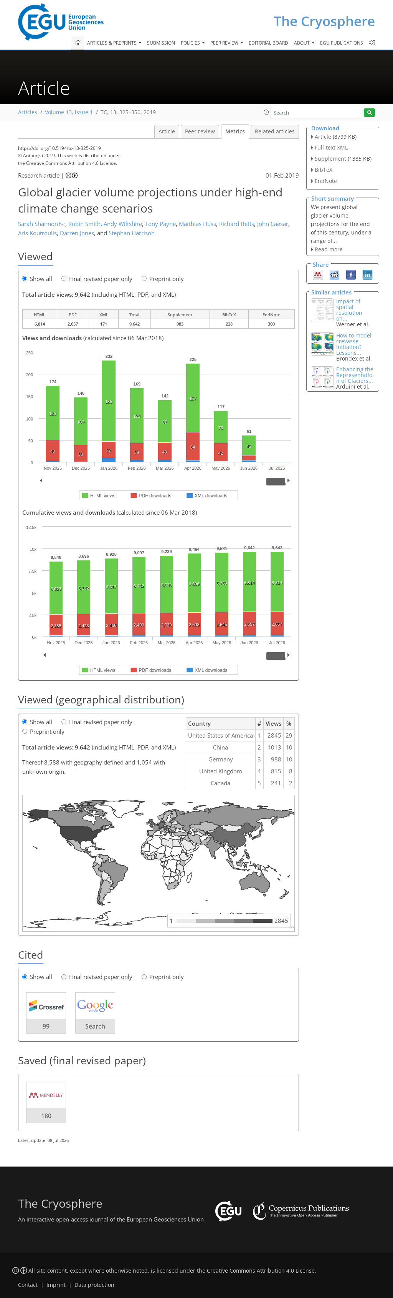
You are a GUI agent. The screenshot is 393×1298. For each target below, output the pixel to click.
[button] (266, 112)
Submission (161, 43)
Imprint (56, 1284)
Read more (329, 249)
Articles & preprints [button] (112, 43)
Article (167, 131)
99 (46, 1026)
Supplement (330, 158)
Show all (37, 279)
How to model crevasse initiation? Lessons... (354, 344)
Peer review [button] (224, 43)
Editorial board (268, 43)
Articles (27, 112)
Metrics (235, 131)
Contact (28, 1284)
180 (46, 1116)
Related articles (275, 131)
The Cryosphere (324, 21)
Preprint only (163, 279)
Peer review (200, 131)
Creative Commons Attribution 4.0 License (261, 1270)
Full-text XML (331, 147)
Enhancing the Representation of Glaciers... (354, 375)
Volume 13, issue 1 (69, 112)
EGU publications (341, 43)
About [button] (302, 43)
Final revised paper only (96, 279)
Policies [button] (191, 43)
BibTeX (323, 169)
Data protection (94, 1284)
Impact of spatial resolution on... (349, 309)
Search (95, 1026)
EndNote (326, 180)
